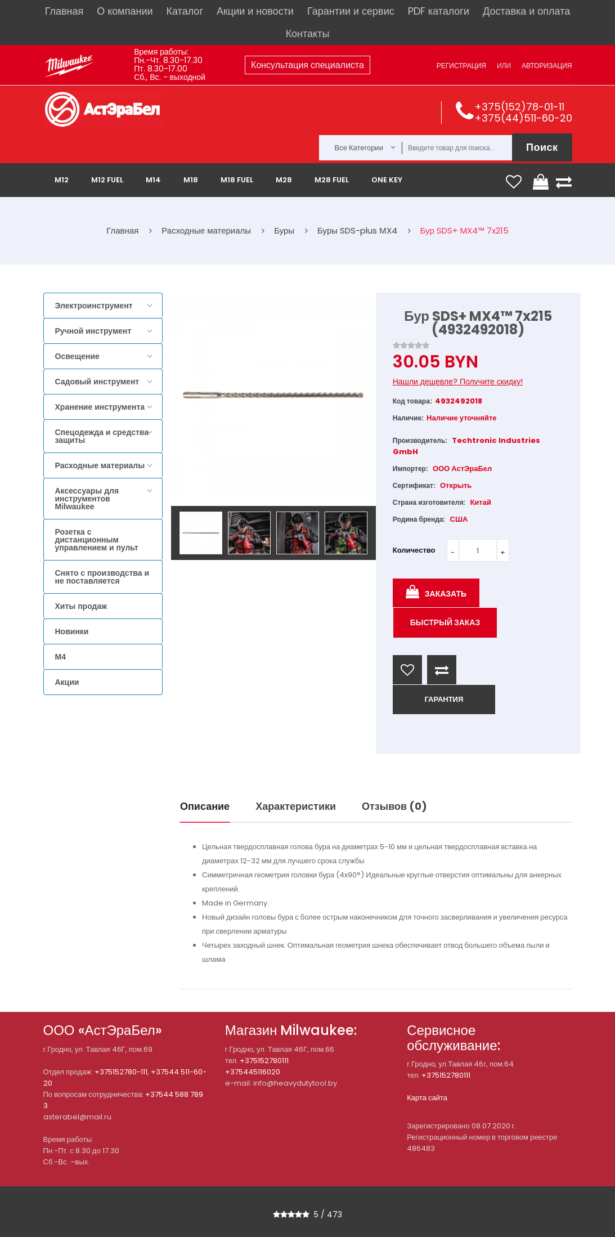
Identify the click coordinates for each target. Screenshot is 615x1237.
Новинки (72, 631)
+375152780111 (264, 1060)
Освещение (77, 356)
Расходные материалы (100, 465)
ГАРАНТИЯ (443, 699)
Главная (64, 11)
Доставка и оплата (526, 11)
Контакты (308, 33)
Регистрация (461, 65)
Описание (205, 806)
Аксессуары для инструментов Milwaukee (87, 498)
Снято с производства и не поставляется (102, 576)
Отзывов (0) (394, 806)
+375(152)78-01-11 (519, 107)
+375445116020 (252, 1071)
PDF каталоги (438, 11)
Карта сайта (427, 1097)
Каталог (185, 11)
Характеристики (295, 806)
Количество (414, 550)
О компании (124, 11)
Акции (67, 682)
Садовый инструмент (97, 381)
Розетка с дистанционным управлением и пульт (96, 539)
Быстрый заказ (445, 622)
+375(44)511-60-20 (523, 118)
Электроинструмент (94, 305)
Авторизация (547, 65)
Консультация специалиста (307, 65)
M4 (60, 656)
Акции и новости (255, 11)
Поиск (542, 147)
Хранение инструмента (100, 406)
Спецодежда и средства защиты (102, 436)
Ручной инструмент (93, 330)
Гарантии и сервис (350, 11)
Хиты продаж (81, 606)
